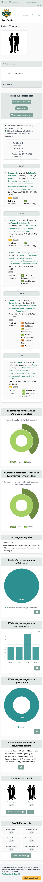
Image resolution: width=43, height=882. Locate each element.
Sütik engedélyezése (31, 878)
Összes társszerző (16, 812)
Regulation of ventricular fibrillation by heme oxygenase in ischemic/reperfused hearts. (23, 308)
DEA (15, 198)
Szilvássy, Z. (24, 223)
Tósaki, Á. (23, 255)
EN (38, 5)
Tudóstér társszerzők (21, 102)
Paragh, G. (12, 178)
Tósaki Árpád (11, 802)
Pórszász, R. (13, 173)
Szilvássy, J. (13, 176)
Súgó (4, 2)
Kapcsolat (13, 2)
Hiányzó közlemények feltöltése (19, 131)
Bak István (31, 802)
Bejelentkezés (32, 2)
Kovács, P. (26, 253)
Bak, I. (19, 253)
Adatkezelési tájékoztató (11, 874)
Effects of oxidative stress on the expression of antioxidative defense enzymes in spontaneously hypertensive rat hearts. (23, 373)
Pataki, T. (32, 173)
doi (10, 198)
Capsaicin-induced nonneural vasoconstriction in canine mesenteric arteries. (22, 228)
